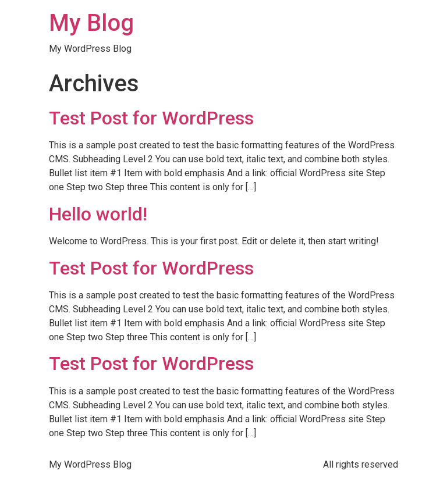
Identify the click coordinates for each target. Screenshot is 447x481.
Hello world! (98, 214)
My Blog (91, 23)
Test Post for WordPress (151, 118)
